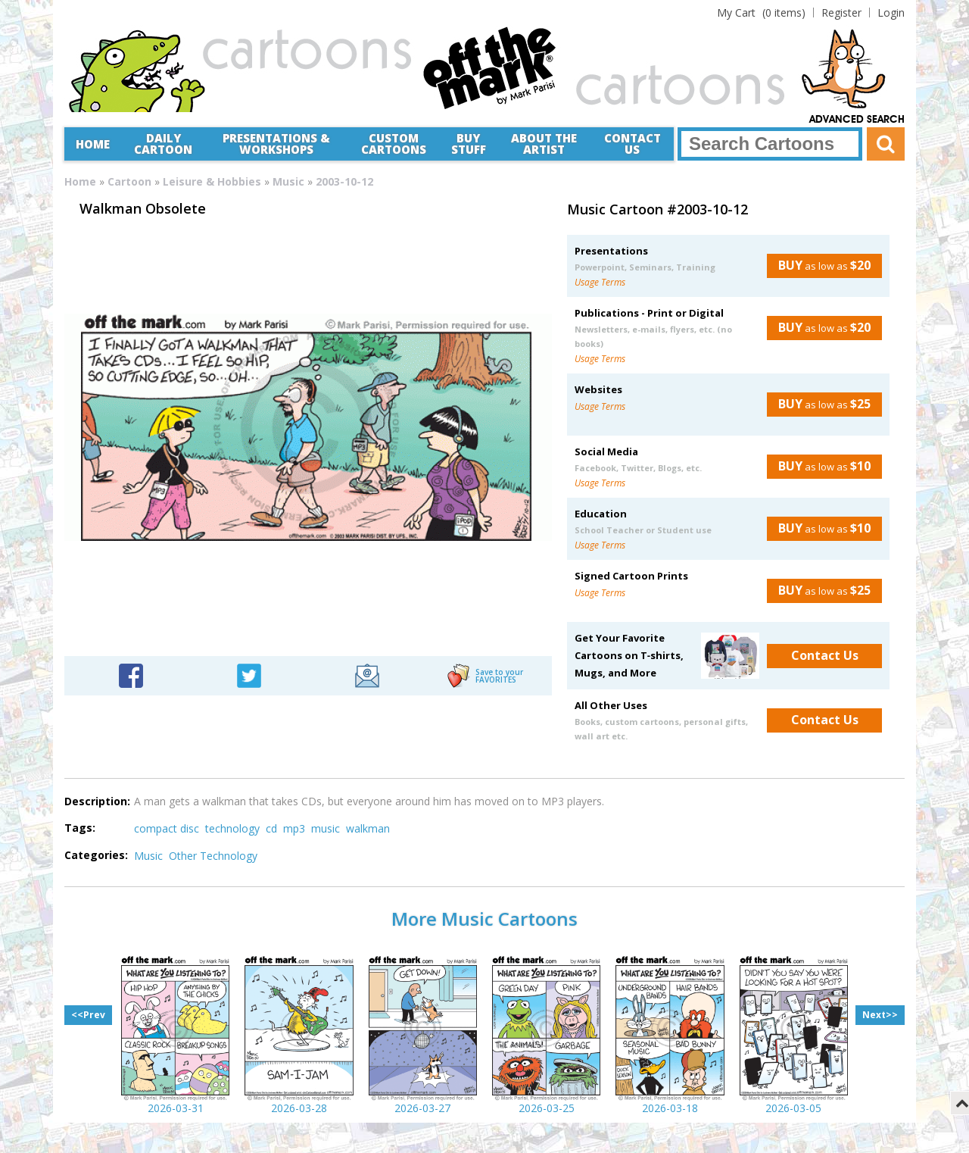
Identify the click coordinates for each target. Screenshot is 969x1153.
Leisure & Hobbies (212, 181)
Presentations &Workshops (276, 143)
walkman (368, 828)
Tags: (79, 827)
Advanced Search (857, 119)
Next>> (880, 1014)
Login (891, 12)
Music (288, 181)
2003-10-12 (344, 181)
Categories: (96, 855)
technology (232, 828)
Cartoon (129, 181)
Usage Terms (600, 282)
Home (93, 144)
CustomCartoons (393, 143)
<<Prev (88, 1014)
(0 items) (761, 12)
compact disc (166, 828)
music (325, 828)
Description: (97, 801)
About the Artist (544, 143)
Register (841, 12)
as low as (819, 265)
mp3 (294, 828)
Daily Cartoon (163, 143)
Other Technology (213, 855)
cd (271, 828)
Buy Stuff (468, 143)
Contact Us (632, 143)
